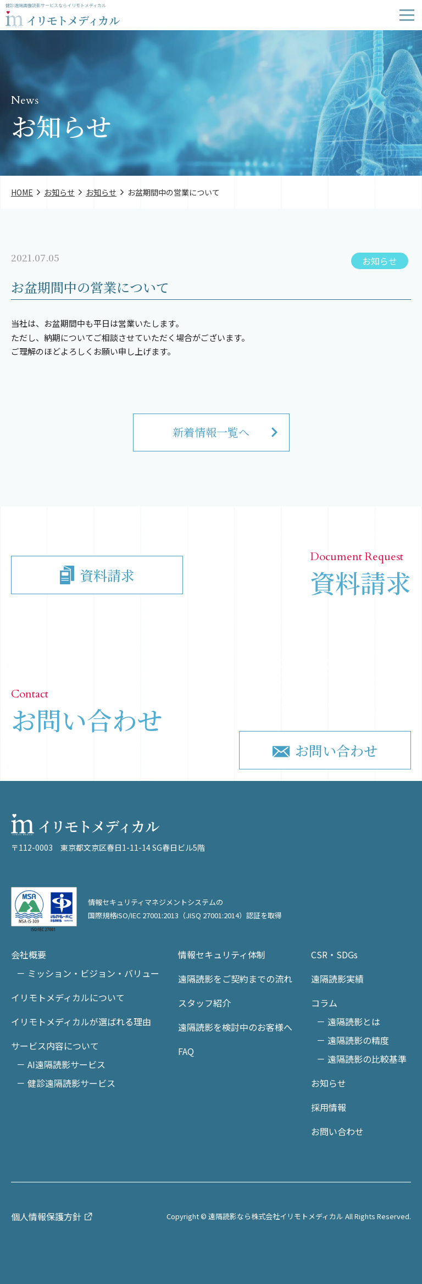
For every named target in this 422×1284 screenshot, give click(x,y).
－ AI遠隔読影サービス (61, 1064)
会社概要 (28, 954)
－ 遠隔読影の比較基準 (361, 1058)
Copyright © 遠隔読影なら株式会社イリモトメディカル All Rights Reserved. (288, 1216)
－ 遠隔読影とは (348, 1021)
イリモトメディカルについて (68, 997)
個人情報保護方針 (46, 1216)
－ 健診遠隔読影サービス (65, 1083)
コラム (324, 1002)
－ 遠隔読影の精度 (352, 1040)
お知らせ (379, 260)
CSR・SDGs (334, 954)
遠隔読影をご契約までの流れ (235, 978)
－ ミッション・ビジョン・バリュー (87, 973)
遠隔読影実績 (337, 978)
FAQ (186, 1051)
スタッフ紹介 (204, 1002)
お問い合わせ (337, 1131)
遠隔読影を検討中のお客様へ (235, 1027)
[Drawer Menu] (407, 15)
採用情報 (328, 1107)
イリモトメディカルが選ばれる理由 (81, 1021)
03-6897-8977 (310, 677)
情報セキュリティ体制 (221, 954)
